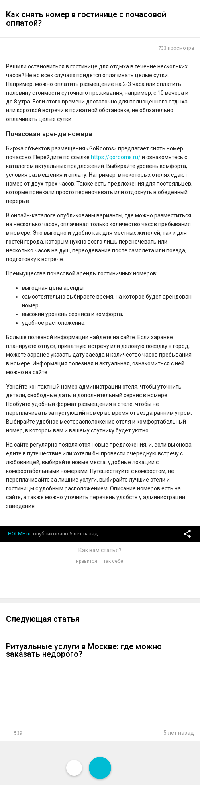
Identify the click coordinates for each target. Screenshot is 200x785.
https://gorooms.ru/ (116, 157)
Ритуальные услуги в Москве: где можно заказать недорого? (84, 650)
